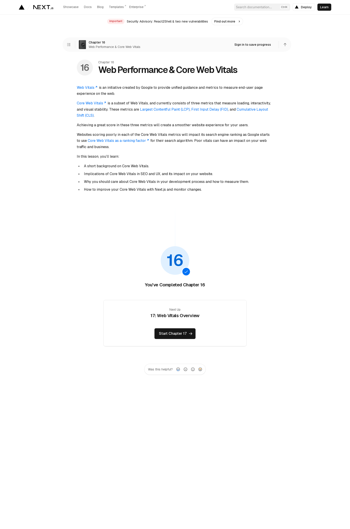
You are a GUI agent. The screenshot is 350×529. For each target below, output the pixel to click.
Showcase (71, 7)
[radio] (178, 369)
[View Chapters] (68, 44)
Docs (88, 7)
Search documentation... (262, 7)
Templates (116, 7)
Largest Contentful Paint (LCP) (165, 109)
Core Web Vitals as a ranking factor (119, 140)
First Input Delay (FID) (209, 109)
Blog (100, 7)
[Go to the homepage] (43, 7)
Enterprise (136, 7)
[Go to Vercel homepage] (21, 7)
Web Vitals (87, 87)
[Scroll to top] (285, 44)
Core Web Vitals (92, 103)
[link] (304, 7)
